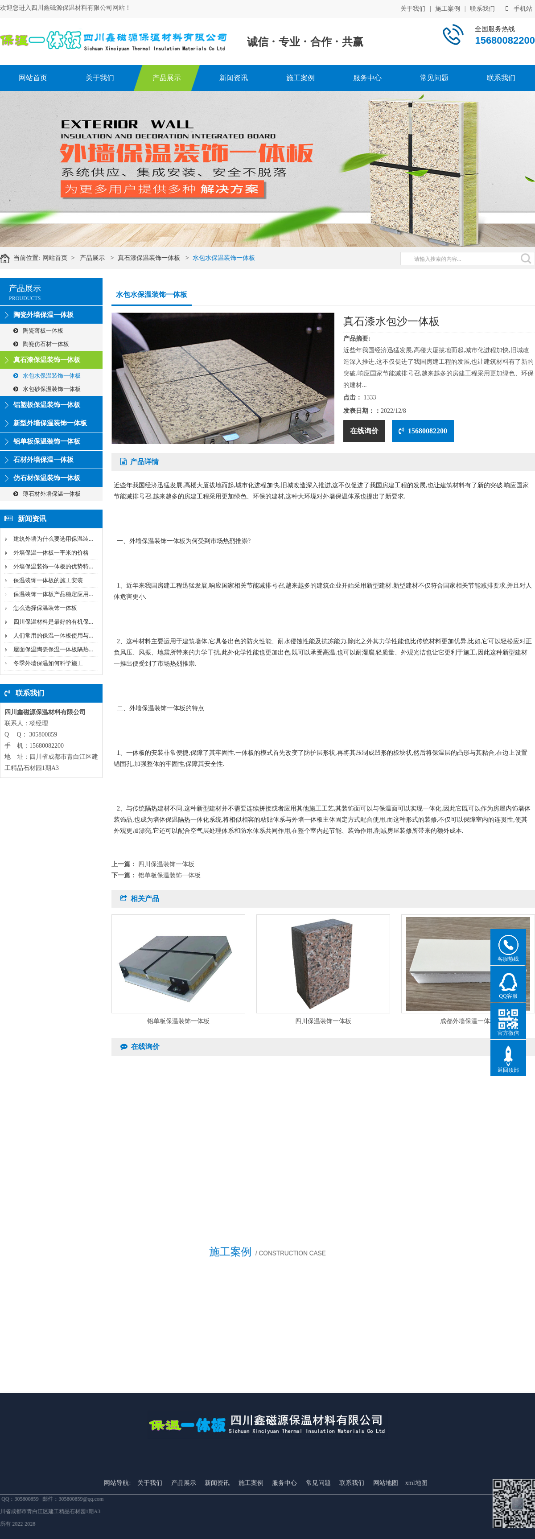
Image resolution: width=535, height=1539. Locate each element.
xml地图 (416, 1521)
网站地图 (385, 1521)
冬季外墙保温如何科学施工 (48, 663)
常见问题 (434, 78)
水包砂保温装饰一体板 (47, 389)
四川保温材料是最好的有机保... (53, 621)
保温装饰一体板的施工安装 (48, 580)
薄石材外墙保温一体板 (47, 493)
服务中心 (367, 78)
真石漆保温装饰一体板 (159, 258)
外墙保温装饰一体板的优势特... (53, 566)
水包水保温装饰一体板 (234, 258)
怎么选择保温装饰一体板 (45, 608)
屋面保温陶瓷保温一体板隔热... (53, 649)
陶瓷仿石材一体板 (41, 344)
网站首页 (33, 78)
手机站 (519, 7)
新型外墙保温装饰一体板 (50, 423)
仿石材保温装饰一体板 (46, 477)
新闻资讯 (233, 78)
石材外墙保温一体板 (43, 459)
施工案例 (447, 7)
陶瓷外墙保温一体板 (43, 314)
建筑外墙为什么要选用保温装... (53, 538)
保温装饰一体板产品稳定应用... (53, 594)
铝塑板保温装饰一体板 (46, 404)
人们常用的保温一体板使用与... (53, 635)
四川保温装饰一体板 (166, 864)
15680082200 (423, 431)
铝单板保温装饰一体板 (46, 441)
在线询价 (364, 431)
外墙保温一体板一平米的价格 (51, 552)
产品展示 (166, 78)
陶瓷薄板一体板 (38, 330)
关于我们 (412, 7)
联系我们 (482, 7)
